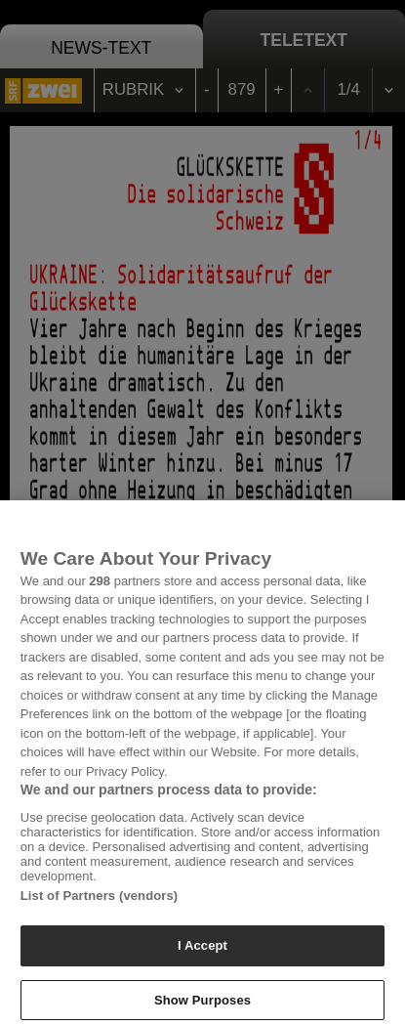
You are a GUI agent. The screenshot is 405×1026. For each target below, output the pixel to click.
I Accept (202, 951)
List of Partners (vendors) (99, 901)
